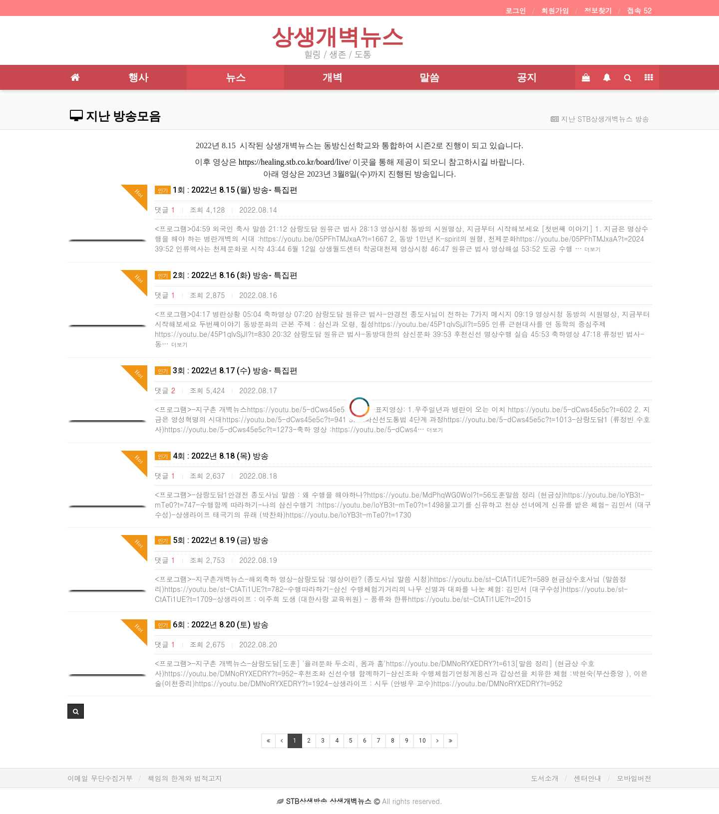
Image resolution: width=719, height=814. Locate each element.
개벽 (333, 77)
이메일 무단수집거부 (100, 778)
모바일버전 (634, 778)
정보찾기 (598, 10)
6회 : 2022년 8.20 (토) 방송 (212, 624)
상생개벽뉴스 (337, 36)
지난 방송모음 (115, 116)
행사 (138, 77)
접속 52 (639, 10)
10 (422, 740)
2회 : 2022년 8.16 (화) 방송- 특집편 (226, 275)
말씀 (429, 77)
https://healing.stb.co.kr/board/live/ (295, 162)
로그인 (515, 10)
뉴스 (236, 77)
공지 (527, 77)
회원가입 (555, 10)
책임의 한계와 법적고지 (185, 778)
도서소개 (545, 778)
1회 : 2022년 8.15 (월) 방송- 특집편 (226, 190)
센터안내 (588, 778)
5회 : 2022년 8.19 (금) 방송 (212, 540)
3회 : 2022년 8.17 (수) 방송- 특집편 (226, 370)
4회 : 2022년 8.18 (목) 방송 (212, 456)
